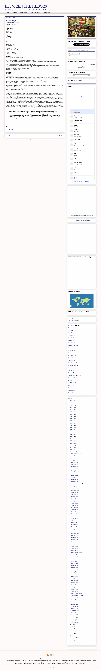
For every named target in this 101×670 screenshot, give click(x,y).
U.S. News (70, 330)
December (73, 451)
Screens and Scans (72, 377)
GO (89, 75)
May (72, 631)
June (72, 628)
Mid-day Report (74, 466)
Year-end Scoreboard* (76, 453)
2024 (71, 405)
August (73, 624)
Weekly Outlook (74, 509)
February (73, 637)
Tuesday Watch (74, 475)
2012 (71, 432)
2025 (71, 403)
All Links (15, 12)
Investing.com (90, 215)
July (72, 626)
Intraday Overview (35, 12)
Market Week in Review (76, 511)
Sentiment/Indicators (73, 365)
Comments (72, 56)
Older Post (61, 135)
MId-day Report (74, 606)
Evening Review (46, 12)
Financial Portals (72, 342)
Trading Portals (71, 370)
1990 (71, 642)
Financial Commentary (73, 345)
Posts (71, 53)
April (72, 633)
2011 (71, 434)
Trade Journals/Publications (74, 375)
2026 (71, 400)
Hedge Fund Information (73, 387)
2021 (71, 412)
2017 (71, 421)
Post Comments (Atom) (37, 139)
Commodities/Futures (73, 367)
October (73, 620)
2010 (71, 436)
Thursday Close (74, 458)
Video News (71, 332)
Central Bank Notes (72, 355)
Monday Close (74, 477)
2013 (71, 429)
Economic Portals (72, 350)
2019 (71, 416)
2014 (71, 427)
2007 (71, 443)
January (73, 640)
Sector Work (71, 372)
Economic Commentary (73, 352)
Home (8, 12)
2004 (71, 449)
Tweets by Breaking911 (73, 320)
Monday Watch (74, 481)
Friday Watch (74, 455)
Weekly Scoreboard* (75, 516)
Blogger (52, 667)
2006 (71, 445)
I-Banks (70, 347)
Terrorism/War (71, 335)
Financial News (71, 340)
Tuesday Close (74, 471)
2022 (71, 409)
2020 (71, 414)
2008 (71, 441)
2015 (71, 425)
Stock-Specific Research (73, 382)
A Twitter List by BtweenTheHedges (82, 220)
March (73, 635)
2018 (71, 418)
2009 (71, 438)
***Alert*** (74, 460)
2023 (71, 407)
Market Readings (72, 357)
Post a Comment (11, 129)
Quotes (70, 380)
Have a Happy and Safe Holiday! (78, 483)
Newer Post (8, 135)
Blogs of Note (71, 392)
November (73, 617)
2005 (71, 447)
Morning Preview (24, 12)
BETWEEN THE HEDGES (26, 6)
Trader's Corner (71, 360)
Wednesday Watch (75, 468)
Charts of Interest (72, 385)
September (73, 622)
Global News (71, 327)
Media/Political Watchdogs (74, 337)
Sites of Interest (71, 390)
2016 (71, 423)
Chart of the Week (75, 548)
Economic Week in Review (77, 513)
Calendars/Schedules (73, 362)
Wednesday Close (75, 464)
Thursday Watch (74, 462)
